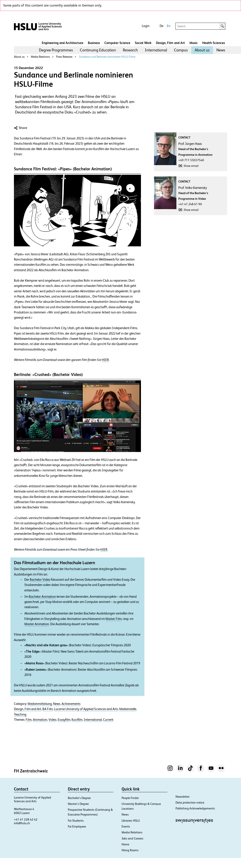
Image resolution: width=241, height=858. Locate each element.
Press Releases (64, 56)
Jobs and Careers (132, 838)
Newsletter (182, 796)
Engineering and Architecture (62, 43)
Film (29, 719)
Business (94, 43)
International (156, 50)
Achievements (71, 704)
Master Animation (36, 624)
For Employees (77, 826)
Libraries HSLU (131, 820)
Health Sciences (213, 43)
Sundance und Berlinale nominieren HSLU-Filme (107, 56)
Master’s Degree (78, 804)
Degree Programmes (56, 50)
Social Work (143, 43)
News (220, 50)
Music (193, 43)
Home (125, 844)
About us (202, 50)
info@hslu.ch (22, 823)
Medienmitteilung (40, 704)
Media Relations (40, 56)
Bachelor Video (40, 579)
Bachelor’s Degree (79, 798)
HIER (105, 360)
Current (108, 719)
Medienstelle (127, 709)
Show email (191, 166)
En (168, 26)
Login (145, 26)
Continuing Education (98, 50)
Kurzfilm (77, 719)
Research (130, 50)
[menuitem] (55, 50)
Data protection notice (190, 802)
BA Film (47, 709)
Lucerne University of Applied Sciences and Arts (86, 709)
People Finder (130, 798)
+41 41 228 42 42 (25, 819)
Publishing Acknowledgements (195, 808)
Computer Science (117, 43)
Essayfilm (64, 719)
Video (52, 719)
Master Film (113, 619)
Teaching (20, 714)
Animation (40, 719)
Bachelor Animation (42, 596)
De (161, 26)
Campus (181, 50)
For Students (76, 820)
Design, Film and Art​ (170, 43)
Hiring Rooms (130, 850)
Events (126, 826)
